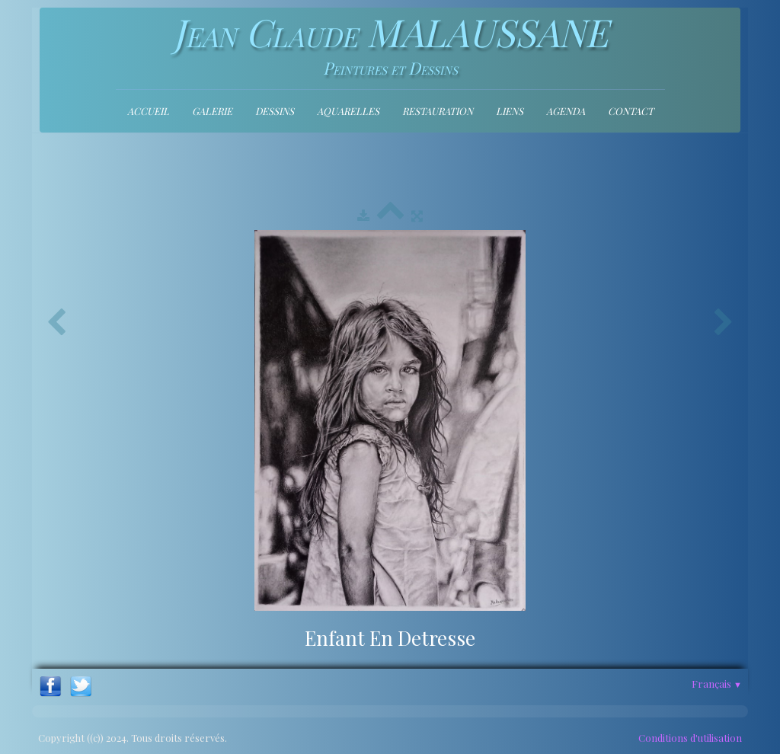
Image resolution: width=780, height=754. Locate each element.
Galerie (212, 110)
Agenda (565, 110)
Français (717, 683)
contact (631, 110)
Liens (509, 110)
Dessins (274, 110)
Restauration (437, 110)
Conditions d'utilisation (690, 737)
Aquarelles (348, 110)
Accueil (148, 110)
